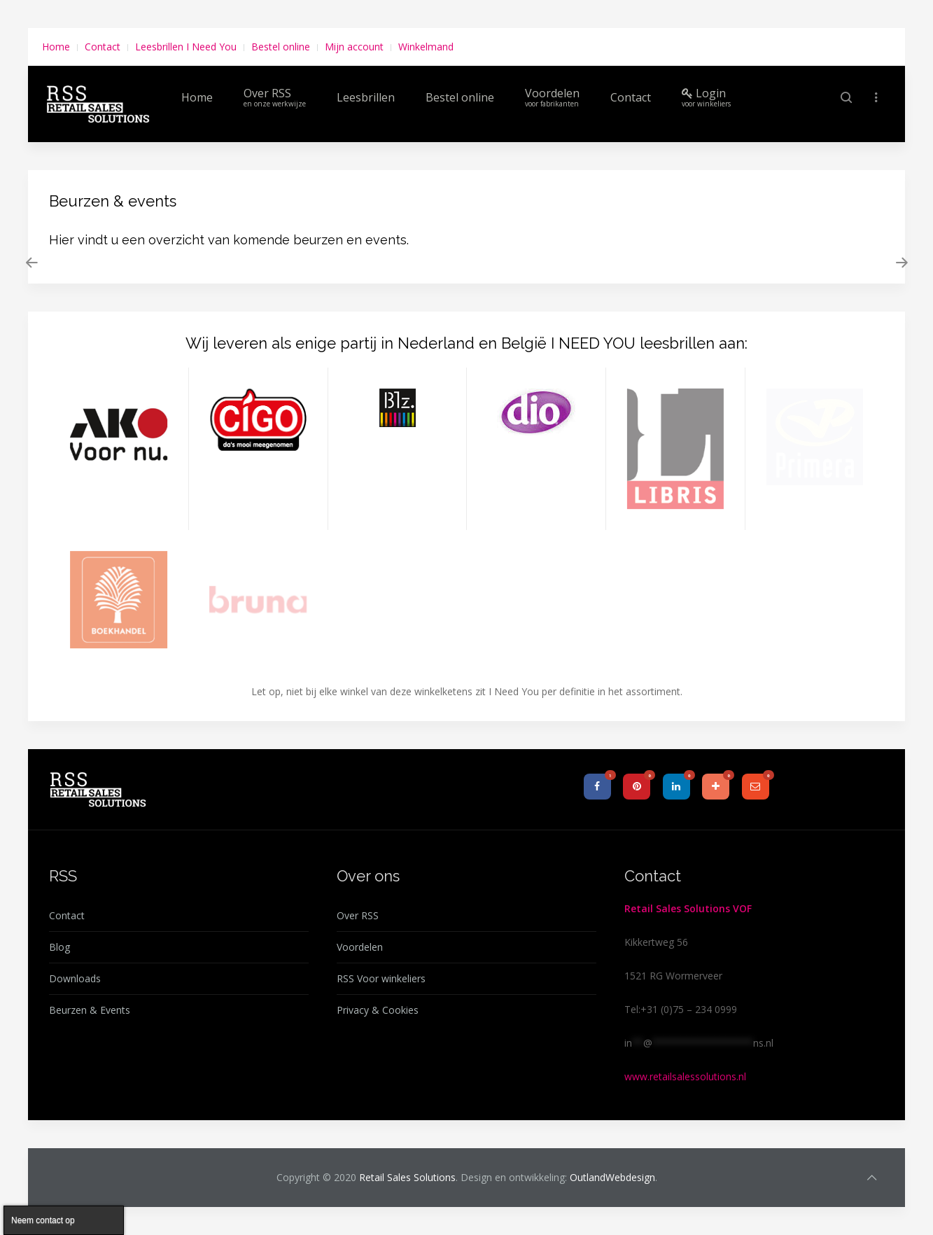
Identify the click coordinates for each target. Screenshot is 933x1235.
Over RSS (275, 97)
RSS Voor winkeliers (381, 978)
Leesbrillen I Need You (186, 46)
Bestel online (280, 46)
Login (706, 97)
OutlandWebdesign (612, 1177)
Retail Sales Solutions (407, 1177)
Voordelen (552, 97)
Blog (59, 947)
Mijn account (354, 46)
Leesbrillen (366, 97)
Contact (102, 46)
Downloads (75, 978)
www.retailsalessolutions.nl (685, 1076)
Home (56, 46)
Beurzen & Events (89, 1010)
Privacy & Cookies (378, 1010)
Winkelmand (426, 46)
